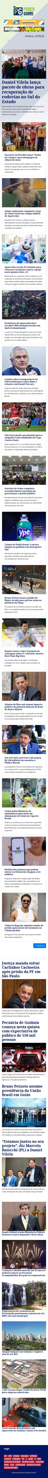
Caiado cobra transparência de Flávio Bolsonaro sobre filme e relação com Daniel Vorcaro (21, 381)
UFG (10, 1456)
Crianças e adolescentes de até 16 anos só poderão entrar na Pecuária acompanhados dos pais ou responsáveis (23, 1273)
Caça (12, 1465)
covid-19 (7, 1459)
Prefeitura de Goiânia (12, 1462)
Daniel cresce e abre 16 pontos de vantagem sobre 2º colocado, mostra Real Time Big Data (24, 653)
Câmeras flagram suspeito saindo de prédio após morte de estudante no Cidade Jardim (24, 928)
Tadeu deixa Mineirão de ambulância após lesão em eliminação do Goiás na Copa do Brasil (21, 815)
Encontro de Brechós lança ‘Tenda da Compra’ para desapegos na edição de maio (23, 157)
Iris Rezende (20, 1465)
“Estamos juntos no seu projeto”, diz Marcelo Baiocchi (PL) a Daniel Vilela (23, 1148)
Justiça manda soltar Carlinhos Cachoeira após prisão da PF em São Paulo (21, 969)
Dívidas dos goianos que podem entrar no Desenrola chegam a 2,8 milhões (22, 872)
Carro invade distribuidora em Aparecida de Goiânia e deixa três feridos (24, 1429)
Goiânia (16, 1456)
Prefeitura (16, 1459)
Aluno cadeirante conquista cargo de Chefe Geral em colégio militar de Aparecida (23, 213)
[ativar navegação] (9, 40)
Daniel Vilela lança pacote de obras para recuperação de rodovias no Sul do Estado (23, 91)
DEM (39, 1459)
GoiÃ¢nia (33, 1456)
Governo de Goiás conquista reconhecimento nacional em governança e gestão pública (20, 491)
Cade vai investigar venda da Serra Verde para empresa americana (24, 1391)
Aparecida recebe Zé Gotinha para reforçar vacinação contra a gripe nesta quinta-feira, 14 (23, 269)
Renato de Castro (10, 1468)
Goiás (31, 1459)
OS (5, 1456)
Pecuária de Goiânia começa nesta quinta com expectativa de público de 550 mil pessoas (21, 1031)
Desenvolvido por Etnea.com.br (24, 1472)
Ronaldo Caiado (28, 1462)
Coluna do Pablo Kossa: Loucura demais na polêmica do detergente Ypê (23, 547)
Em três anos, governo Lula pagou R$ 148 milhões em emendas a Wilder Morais (23, 760)
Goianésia (39, 1462)
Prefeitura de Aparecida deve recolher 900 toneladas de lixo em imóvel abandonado (22, 325)
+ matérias (39, 945)
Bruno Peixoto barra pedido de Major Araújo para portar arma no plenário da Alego (23, 600)
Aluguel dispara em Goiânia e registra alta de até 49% (22, 1353)
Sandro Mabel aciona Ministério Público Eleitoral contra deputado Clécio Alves (23, 1233)
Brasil (6, 1465)
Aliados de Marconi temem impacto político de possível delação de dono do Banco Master (24, 707)
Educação (24, 1456)
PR (23, 1459)
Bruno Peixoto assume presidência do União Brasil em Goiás (22, 1090)
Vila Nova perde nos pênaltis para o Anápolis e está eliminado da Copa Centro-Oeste (23, 437)
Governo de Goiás (33, 1465)
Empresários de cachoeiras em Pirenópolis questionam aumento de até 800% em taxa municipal (23, 1313)
